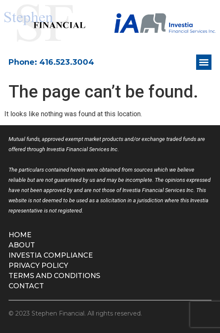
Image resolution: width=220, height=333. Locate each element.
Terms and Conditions (54, 276)
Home (20, 235)
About (22, 245)
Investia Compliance (51, 255)
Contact (26, 286)
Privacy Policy (38, 265)
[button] (203, 62)
